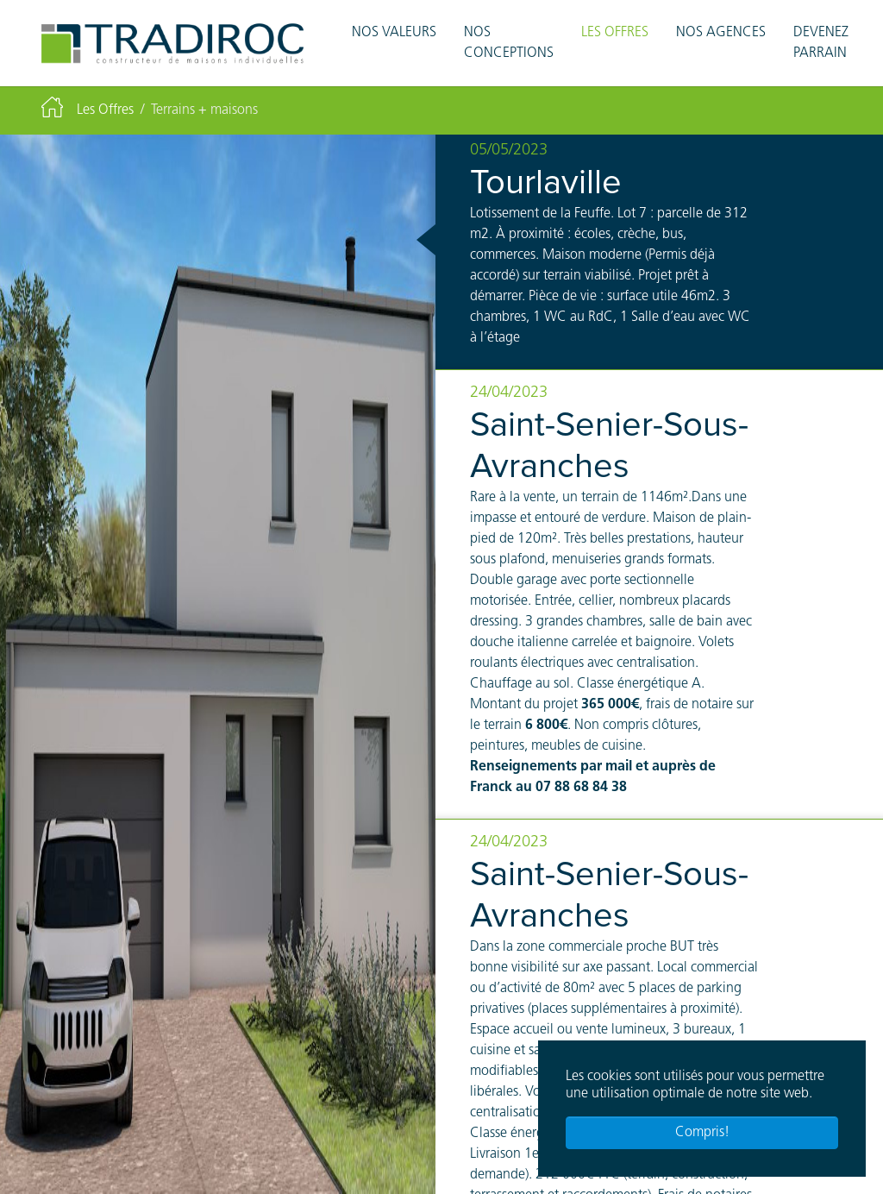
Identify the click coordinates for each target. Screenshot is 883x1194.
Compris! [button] (702, 1133)
